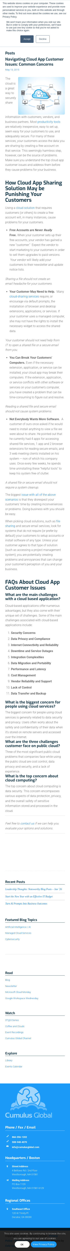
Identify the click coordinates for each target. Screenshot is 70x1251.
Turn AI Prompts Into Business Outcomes (26, 903)
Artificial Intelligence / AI (18, 927)
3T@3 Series (12, 1020)
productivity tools (49, 122)
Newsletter (11, 986)
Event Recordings (14, 1032)
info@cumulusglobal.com (25, 1147)
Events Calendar (13, 1066)
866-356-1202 (19, 1137)
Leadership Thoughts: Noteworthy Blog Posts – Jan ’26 (33, 889)
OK (22, 1244)
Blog (7, 980)
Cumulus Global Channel (18, 1038)
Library (8, 1060)
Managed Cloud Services (18, 933)
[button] (35, 645)
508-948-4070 (19, 1142)
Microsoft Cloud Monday (18, 992)
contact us (27, 823)
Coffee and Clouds (14, 1026)
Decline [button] (42, 39)
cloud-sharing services (24, 296)
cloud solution (25, 208)
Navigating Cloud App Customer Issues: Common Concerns (34, 62)
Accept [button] (27, 39)
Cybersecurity (12, 939)
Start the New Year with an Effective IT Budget (29, 896)
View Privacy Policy (43, 1244)
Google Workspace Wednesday (21, 998)
